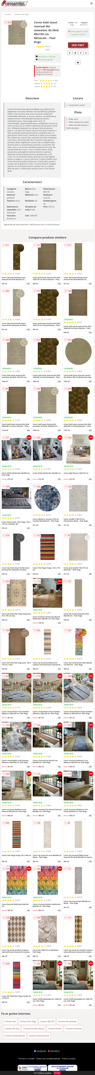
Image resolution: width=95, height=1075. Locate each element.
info (28, 283)
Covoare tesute (55, 1028)
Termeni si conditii (26, 1058)
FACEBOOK (40, 1051)
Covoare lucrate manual (33, 1028)
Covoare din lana (12, 1028)
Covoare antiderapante (15, 1035)
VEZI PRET (78, 45)
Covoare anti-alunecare (39, 1035)
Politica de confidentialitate (48, 1058)
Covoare (8, 14)
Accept (57, 1073)
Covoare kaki (10, 1021)
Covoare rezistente (73, 1028)
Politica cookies (69, 1058)
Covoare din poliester (67, 1021)
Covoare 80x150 (47, 1021)
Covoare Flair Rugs (21, 14)
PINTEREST (54, 1051)
